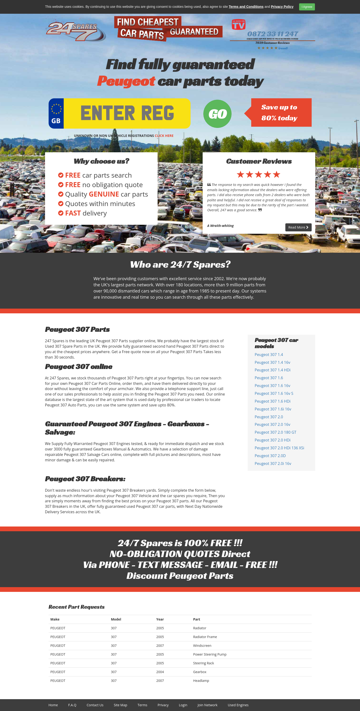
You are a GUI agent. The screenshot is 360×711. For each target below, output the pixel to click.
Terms (142, 705)
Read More (298, 227)
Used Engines (238, 705)
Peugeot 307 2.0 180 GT (275, 432)
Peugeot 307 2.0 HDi (273, 440)
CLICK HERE (164, 135)
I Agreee (307, 7)
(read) (283, 48)
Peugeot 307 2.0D (270, 455)
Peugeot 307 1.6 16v (272, 385)
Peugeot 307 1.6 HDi (273, 401)
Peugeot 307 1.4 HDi (273, 370)
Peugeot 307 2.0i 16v (273, 463)
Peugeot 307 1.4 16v (272, 362)
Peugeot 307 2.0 (269, 416)
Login (183, 705)
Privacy (163, 705)
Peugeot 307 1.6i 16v (273, 409)
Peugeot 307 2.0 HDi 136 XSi (279, 447)
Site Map (120, 705)
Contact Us (95, 705)
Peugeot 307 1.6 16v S (274, 393)
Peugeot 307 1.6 (269, 377)
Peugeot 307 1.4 (269, 354)
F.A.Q (72, 705)
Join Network (208, 705)
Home (53, 705)
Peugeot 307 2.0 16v (272, 424)
